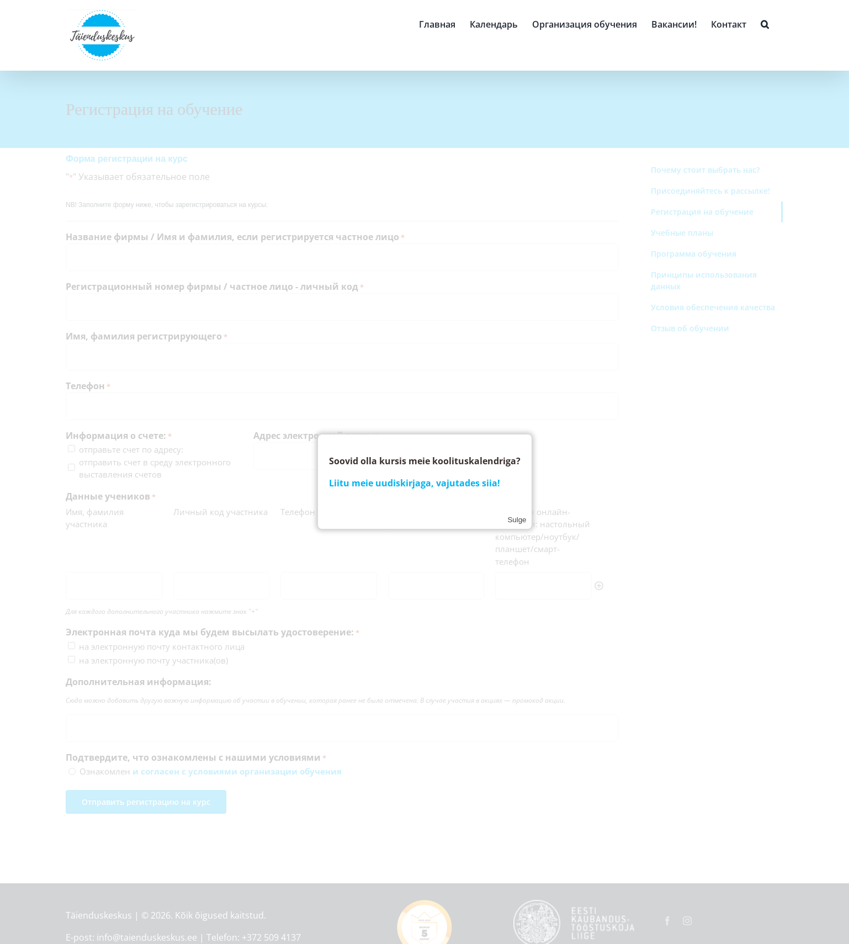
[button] (765, 23)
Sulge (516, 520)
